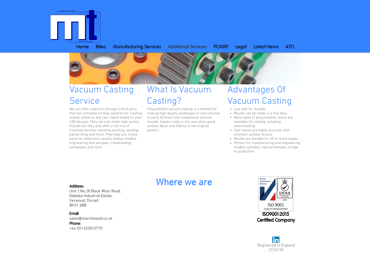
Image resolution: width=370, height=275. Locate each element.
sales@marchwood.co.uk (91, 218)
